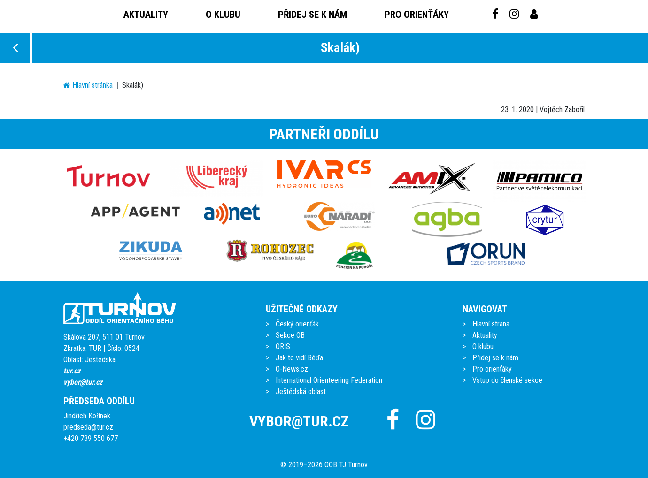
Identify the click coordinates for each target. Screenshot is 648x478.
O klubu (223, 14)
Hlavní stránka (88, 85)
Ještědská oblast (301, 391)
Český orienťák (297, 323)
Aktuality (145, 14)
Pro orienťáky (417, 14)
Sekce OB (290, 335)
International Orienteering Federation (329, 380)
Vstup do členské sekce (507, 380)
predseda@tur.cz (88, 427)
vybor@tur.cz (82, 382)
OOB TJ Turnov (346, 464)
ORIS (283, 346)
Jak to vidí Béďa (299, 357)
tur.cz (71, 370)
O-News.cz (292, 368)
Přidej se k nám (312, 14)
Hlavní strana (490, 323)
